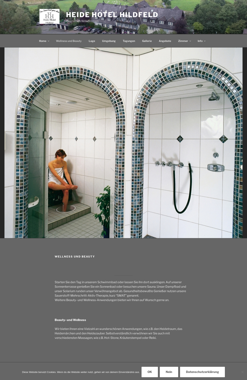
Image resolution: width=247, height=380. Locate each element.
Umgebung (109, 40)
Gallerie (147, 40)
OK (149, 372)
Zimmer (185, 40)
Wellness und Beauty (69, 40)
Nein (169, 372)
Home (44, 40)
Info (202, 40)
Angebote (165, 40)
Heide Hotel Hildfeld (112, 15)
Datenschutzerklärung (202, 372)
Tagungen (129, 40)
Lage (92, 40)
